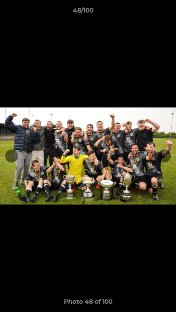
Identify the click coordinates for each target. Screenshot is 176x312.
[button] (145, 12)
